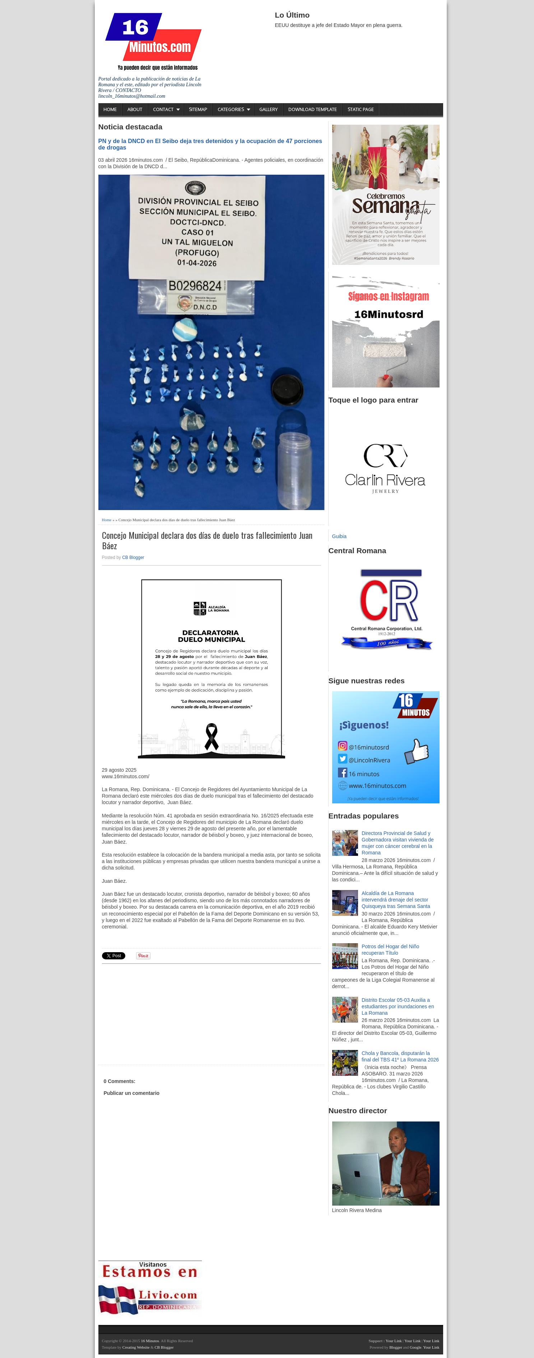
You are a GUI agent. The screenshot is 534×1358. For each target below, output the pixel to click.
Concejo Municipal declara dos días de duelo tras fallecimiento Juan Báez (207, 540)
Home (110, 109)
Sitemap (198, 109)
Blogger (395, 1347)
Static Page (361, 109)
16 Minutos (150, 1341)
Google (415, 1347)
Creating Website (136, 1347)
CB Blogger (133, 557)
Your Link (394, 1341)
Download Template (312, 109)
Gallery (268, 109)
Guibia (339, 536)
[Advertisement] (158, 1013)
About (134, 109)
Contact (163, 109)
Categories (231, 109)
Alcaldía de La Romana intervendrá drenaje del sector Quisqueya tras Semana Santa (396, 899)
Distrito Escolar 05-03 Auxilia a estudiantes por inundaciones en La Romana (398, 1006)
